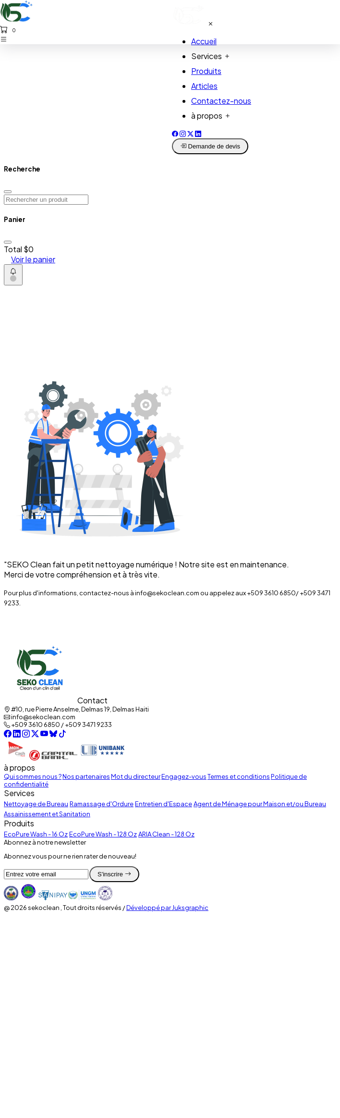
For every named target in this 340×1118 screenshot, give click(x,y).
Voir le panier (33, 259)
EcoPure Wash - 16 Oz (36, 834)
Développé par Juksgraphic (167, 907)
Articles (204, 86)
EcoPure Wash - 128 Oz (103, 834)
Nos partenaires (86, 776)
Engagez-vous (183, 776)
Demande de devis (210, 146)
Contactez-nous (221, 101)
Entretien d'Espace (163, 804)
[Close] (8, 191)
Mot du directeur (135, 776)
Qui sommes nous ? (32, 776)
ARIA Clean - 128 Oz (166, 834)
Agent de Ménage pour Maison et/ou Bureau (260, 804)
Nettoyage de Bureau (36, 804)
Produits (206, 71)
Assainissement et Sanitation (47, 814)
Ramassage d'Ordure (102, 804)
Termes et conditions (238, 776)
